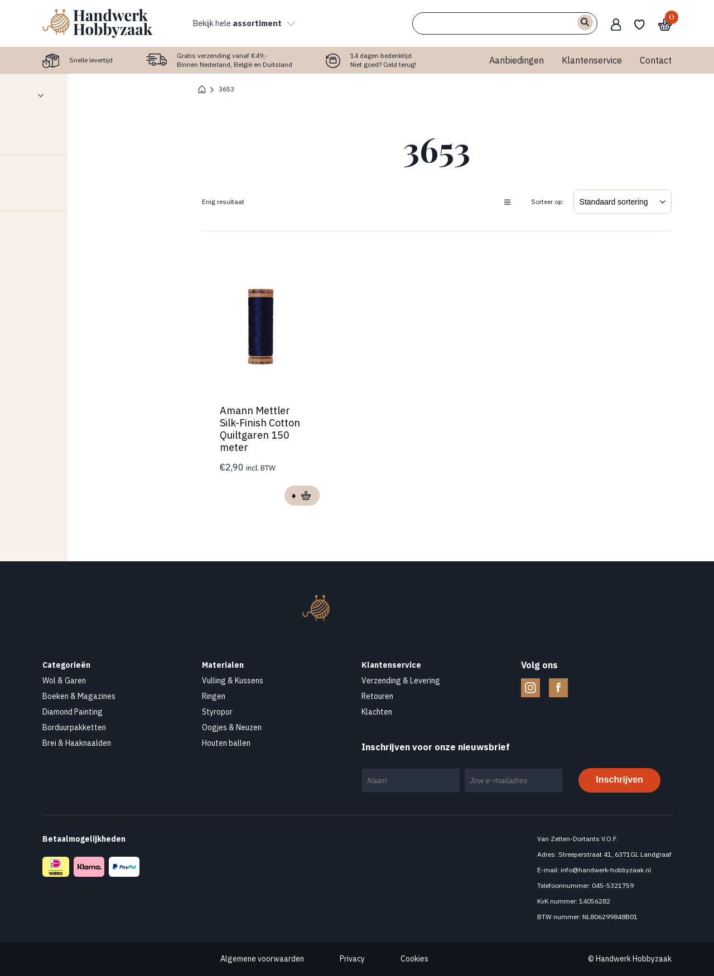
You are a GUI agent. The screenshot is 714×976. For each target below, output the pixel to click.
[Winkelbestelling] (622, 202)
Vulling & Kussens (232, 681)
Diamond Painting (72, 712)
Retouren (377, 696)
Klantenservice (592, 60)
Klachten (376, 712)
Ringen (213, 696)
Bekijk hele (248, 23)
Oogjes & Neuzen (232, 727)
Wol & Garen (64, 681)
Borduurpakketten (74, 727)
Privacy (352, 959)
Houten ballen (226, 743)
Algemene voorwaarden (262, 959)
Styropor (217, 712)
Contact (656, 60)
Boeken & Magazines (78, 696)
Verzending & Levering (400, 681)
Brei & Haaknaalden (76, 743)
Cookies (414, 959)
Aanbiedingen (516, 60)
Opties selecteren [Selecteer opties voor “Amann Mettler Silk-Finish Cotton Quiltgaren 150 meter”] (302, 495)
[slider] (16, 135)
